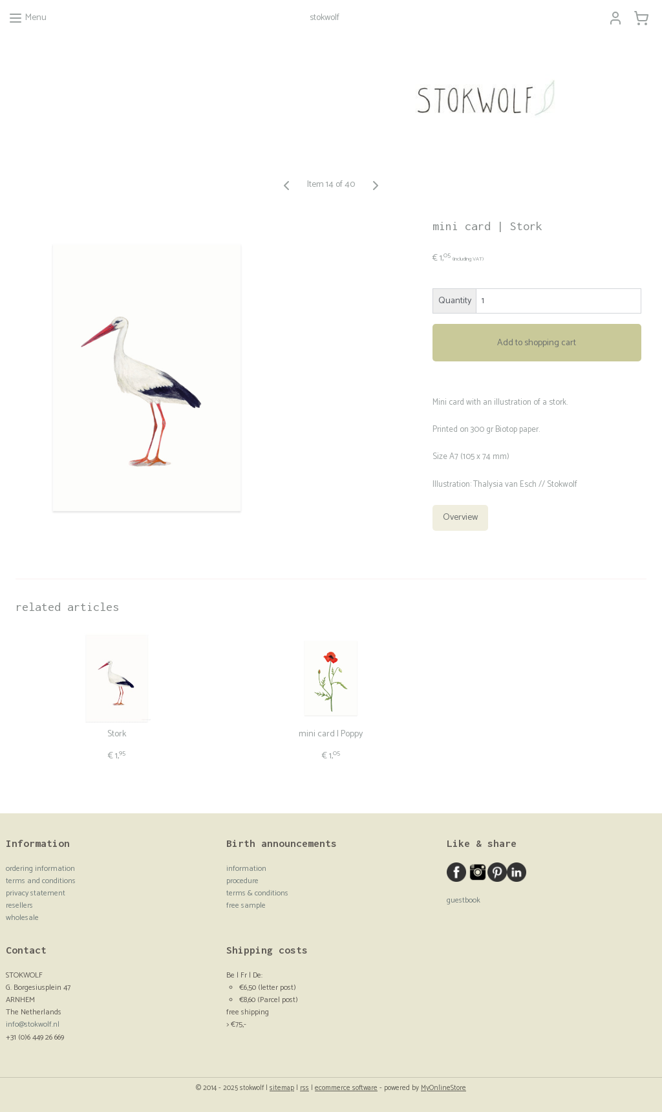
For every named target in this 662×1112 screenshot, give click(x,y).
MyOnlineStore (443, 1088)
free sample (246, 905)
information (246, 868)
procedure (242, 881)
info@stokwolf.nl (32, 1024)
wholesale (22, 918)
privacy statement (35, 893)
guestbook (463, 900)
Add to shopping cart (536, 343)
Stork (116, 734)
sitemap (282, 1088)
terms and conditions (41, 881)
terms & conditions (257, 893)
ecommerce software (346, 1088)
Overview (460, 517)
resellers (19, 905)
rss (304, 1088)
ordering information (40, 868)
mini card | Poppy (331, 734)
